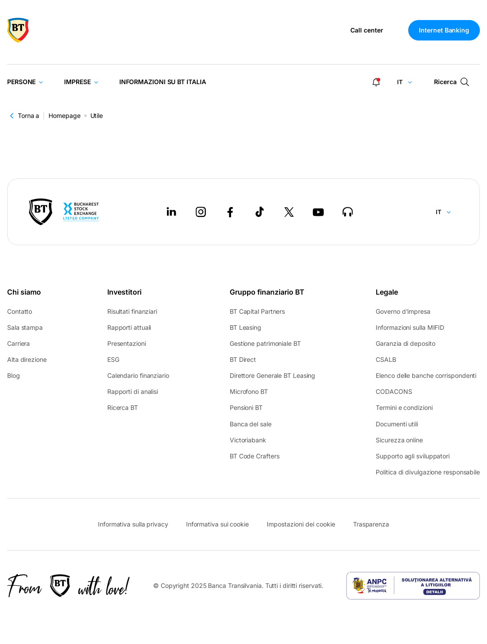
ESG (113, 359)
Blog (13, 375)
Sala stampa (25, 327)
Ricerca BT (122, 407)
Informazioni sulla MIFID (410, 327)
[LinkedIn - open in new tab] (171, 212)
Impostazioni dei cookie (301, 524)
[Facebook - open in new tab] (230, 212)
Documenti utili (397, 424)
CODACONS (394, 391)
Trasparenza (371, 524)
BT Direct (243, 359)
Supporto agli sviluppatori (413, 456)
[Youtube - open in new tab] (318, 212)
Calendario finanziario (138, 375)
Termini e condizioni (404, 407)
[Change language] (405, 82)
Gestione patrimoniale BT (265, 343)
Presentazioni (126, 343)
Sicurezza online (399, 440)
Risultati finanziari (132, 311)
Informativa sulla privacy (133, 524)
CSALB (386, 359)
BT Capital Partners (257, 311)
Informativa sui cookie (217, 524)
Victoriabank (248, 440)
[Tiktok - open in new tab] (259, 212)
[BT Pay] (41, 211)
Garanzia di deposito (405, 343)
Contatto (19, 311)
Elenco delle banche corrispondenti (426, 375)
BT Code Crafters (255, 456)
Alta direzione (27, 359)
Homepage (64, 115)
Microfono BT (249, 391)
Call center (366, 30)
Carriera (18, 343)
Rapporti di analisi (132, 391)
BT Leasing (245, 327)
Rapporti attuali (129, 327)
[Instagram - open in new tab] (200, 212)
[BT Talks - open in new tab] (347, 212)
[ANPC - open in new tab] (413, 585)
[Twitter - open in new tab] (289, 212)
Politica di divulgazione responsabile (428, 472)
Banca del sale (251, 424)
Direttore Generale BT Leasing (272, 375)
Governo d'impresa (403, 311)
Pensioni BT (246, 407)
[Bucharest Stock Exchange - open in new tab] (81, 212)
